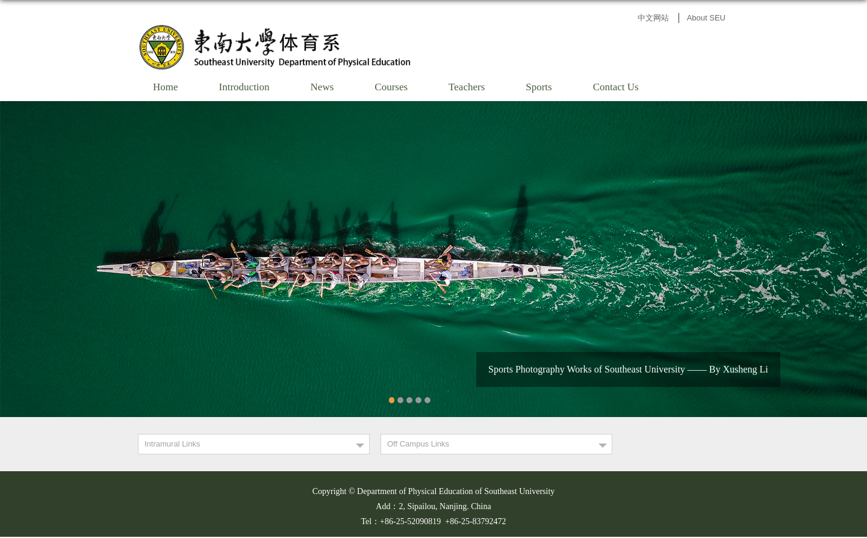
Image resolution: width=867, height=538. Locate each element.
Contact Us (616, 87)
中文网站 (653, 17)
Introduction (244, 87)
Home (165, 87)
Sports (539, 87)
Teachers (467, 87)
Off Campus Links (418, 443)
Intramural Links (172, 443)
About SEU (706, 17)
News (322, 87)
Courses (391, 87)
